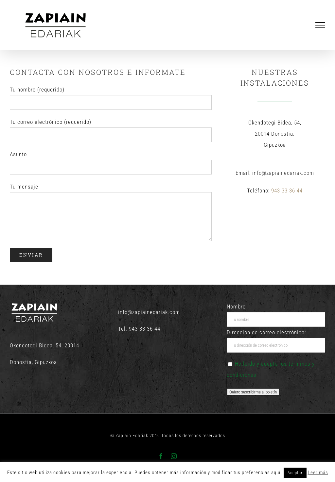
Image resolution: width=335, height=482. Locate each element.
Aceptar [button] (295, 472)
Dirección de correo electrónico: (266, 332)
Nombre (236, 306)
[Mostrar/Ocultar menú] (320, 25)
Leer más (318, 472)
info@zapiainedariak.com (283, 173)
